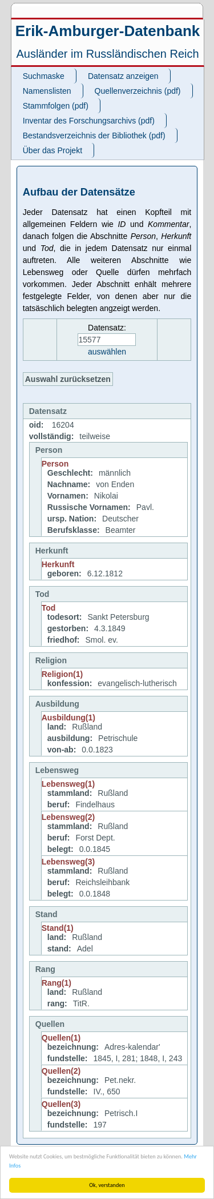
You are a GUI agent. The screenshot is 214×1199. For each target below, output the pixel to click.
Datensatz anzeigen (123, 76)
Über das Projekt (52, 150)
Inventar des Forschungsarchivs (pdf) (89, 120)
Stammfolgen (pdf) (55, 105)
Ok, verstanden (106, 1185)
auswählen (107, 351)
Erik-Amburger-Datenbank (107, 30)
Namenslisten (47, 90)
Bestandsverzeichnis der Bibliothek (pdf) (94, 135)
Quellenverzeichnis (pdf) (138, 90)
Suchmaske (43, 76)
